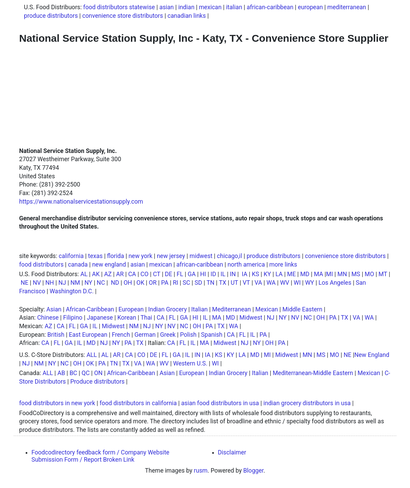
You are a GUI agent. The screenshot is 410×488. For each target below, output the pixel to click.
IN (233, 274)
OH (128, 282)
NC (101, 282)
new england (109, 264)
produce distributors (51, 15)
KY (267, 274)
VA (258, 282)
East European (88, 334)
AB (61, 373)
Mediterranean (231, 309)
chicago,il (229, 256)
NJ (62, 282)
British (56, 334)
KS (255, 274)
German (145, 334)
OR (153, 282)
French (121, 334)
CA (132, 274)
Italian (199, 309)
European (131, 309)
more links (283, 264)
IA (244, 274)
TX (223, 282)
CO (144, 274)
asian (166, 7)
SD (198, 282)
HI (203, 274)
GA (191, 274)
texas (95, 256)
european (310, 7)
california (71, 256)
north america (246, 264)
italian (234, 7)
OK (140, 282)
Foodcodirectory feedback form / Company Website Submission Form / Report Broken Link (100, 456)
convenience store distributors (122, 15)
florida (115, 256)
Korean (126, 317)
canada (78, 264)
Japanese (100, 317)
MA (318, 274)
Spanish (211, 334)
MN (342, 274)
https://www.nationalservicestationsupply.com (81, 201)
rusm (200, 470)
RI (175, 282)
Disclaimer (232, 452)
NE (24, 282)
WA (271, 282)
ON (98, 373)
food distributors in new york (57, 403)
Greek (168, 334)
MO (369, 274)
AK (96, 274)
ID (213, 274)
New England (372, 354)
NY (88, 282)
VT (246, 282)
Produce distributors (97, 381)
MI (329, 274)
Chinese (48, 317)
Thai (146, 317)
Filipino (72, 317)
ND (115, 282)
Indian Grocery (167, 309)
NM (75, 282)
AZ (108, 274)
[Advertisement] (205, 95)
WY (309, 282)
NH (49, 282)
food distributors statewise (119, 7)
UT (234, 282)
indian (186, 7)
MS (355, 274)
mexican (210, 7)
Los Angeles (334, 282)
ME (291, 274)
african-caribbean (270, 7)
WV (284, 282)
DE (168, 274)
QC (86, 373)
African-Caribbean (90, 309)
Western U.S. (190, 363)
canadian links (186, 15)
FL (180, 274)
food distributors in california (138, 403)
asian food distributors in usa (220, 403)
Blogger (253, 470)
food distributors (41, 264)
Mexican (266, 309)
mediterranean (346, 7)
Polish (188, 334)
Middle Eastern (303, 309)
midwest (201, 256)
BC (73, 373)
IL (223, 274)
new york (140, 256)
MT (383, 274)
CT (157, 274)
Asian (54, 309)
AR (120, 274)
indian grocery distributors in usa (307, 403)
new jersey (171, 256)
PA (164, 282)
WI (297, 282)
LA (279, 274)
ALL (91, 354)
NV (37, 282)
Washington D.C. (72, 291)
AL (83, 274)
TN (211, 282)
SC (186, 282)
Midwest (251, 317)
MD (305, 274)
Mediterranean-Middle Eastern (313, 373)
